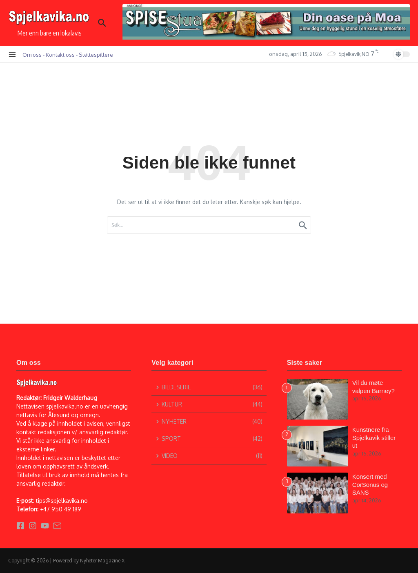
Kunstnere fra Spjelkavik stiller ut (374, 437)
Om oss (32, 54)
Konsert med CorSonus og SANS (370, 484)
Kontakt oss (60, 54)
